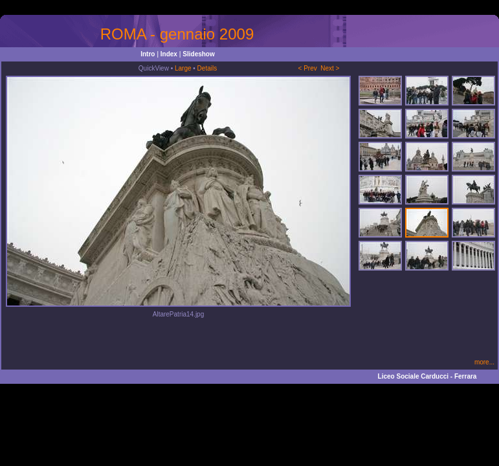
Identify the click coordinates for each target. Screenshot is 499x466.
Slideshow (198, 54)
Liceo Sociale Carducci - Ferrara (427, 376)
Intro (147, 54)
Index (169, 54)
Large (183, 68)
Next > (329, 68)
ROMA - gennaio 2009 (177, 34)
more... (484, 362)
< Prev (307, 68)
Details (207, 68)
